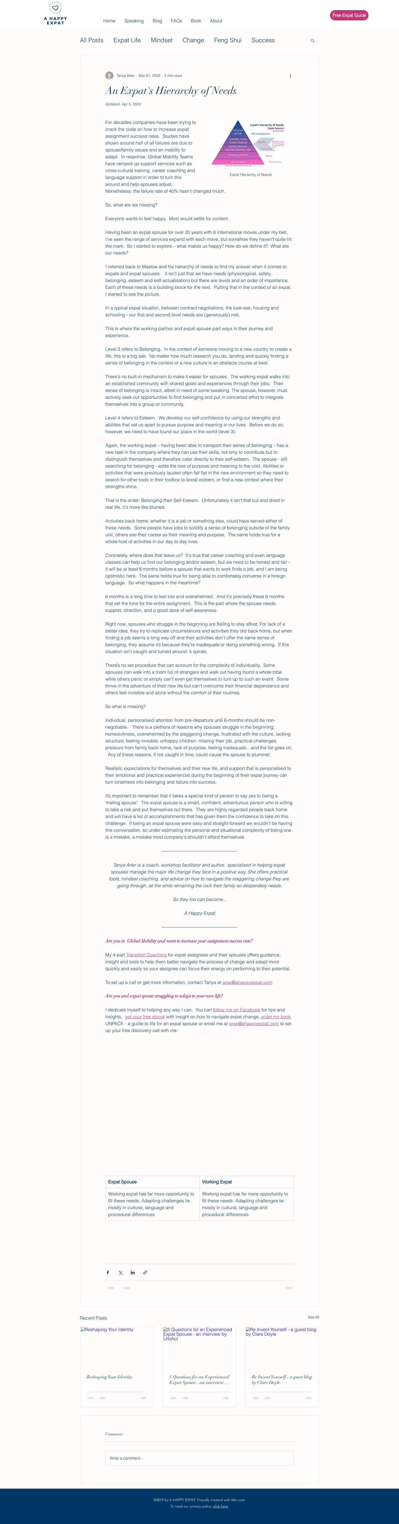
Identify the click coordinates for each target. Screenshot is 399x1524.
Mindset (162, 40)
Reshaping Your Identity (109, 1377)
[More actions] (291, 76)
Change (193, 40)
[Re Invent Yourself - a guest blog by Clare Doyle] (282, 1347)
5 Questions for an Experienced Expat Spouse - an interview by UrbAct (199, 1379)
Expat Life (127, 40)
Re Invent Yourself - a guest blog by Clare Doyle (282, 1379)
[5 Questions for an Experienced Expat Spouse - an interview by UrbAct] (199, 1347)
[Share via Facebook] (107, 1272)
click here (220, 1506)
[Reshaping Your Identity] (117, 1347)
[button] (312, 40)
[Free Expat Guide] (349, 15)
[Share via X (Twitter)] (120, 1272)
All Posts (91, 40)
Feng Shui (227, 40)
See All (313, 1317)
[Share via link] (145, 1272)
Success (263, 40)
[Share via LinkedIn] (132, 1272)
